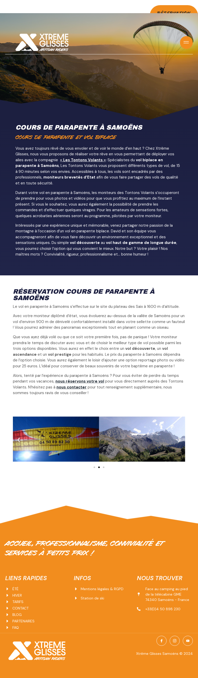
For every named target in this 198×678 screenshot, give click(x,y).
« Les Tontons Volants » (83, 159)
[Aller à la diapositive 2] (99, 467)
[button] (18, 440)
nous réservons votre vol (79, 381)
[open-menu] (186, 42)
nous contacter (71, 386)
